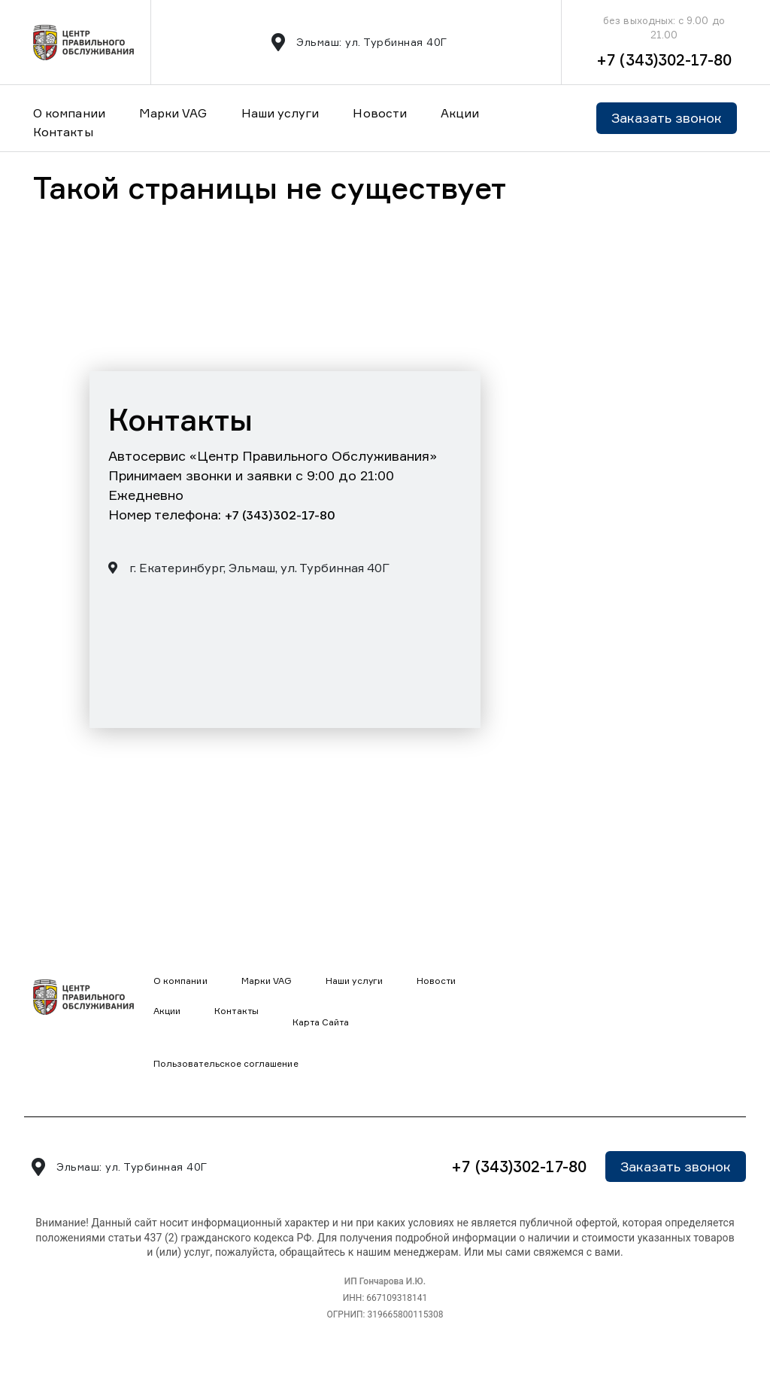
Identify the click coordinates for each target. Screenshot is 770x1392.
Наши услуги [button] (280, 112)
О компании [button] (69, 112)
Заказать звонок (666, 117)
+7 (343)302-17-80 (664, 59)
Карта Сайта (321, 1022)
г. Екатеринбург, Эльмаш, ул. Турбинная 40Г (249, 568)
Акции (460, 112)
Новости (380, 112)
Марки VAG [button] (173, 112)
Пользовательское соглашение (226, 1063)
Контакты (63, 131)
